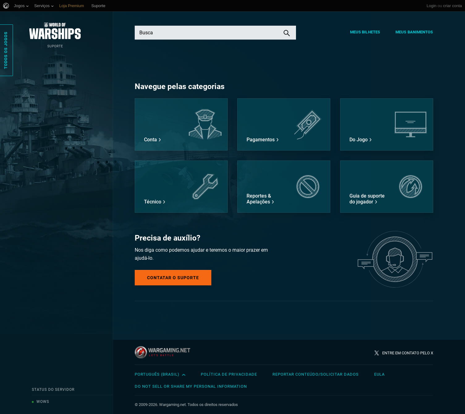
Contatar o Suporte (173, 277)
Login (432, 5)
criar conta (452, 5)
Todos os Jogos (5, 50)
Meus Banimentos (414, 32)
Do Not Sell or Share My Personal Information (191, 386)
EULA (379, 374)
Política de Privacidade (229, 374)
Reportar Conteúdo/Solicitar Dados (316, 374)
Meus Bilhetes (365, 32)
